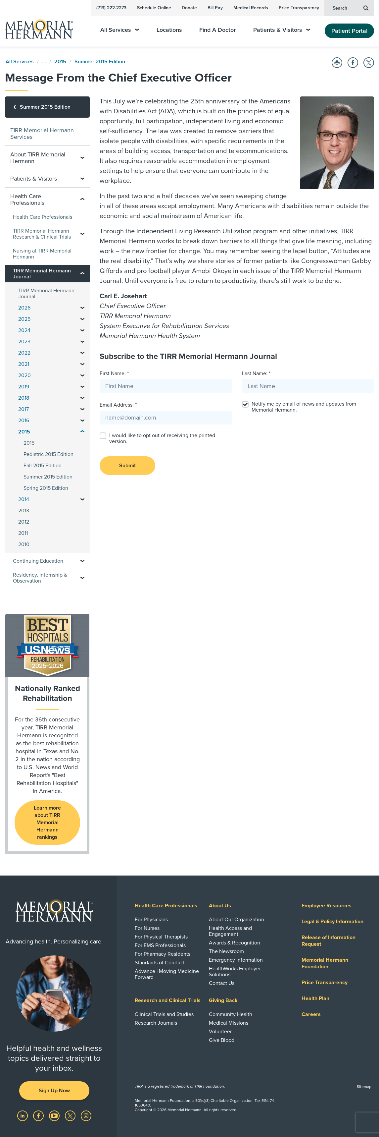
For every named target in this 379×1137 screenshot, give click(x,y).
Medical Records (250, 8)
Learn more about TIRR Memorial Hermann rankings (47, 822)
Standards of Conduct (160, 963)
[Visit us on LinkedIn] (23, 1115)
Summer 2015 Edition (99, 61)
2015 (60, 61)
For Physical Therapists (161, 937)
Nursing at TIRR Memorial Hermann (42, 254)
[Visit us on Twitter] (71, 1115)
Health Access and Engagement (230, 931)
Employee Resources (327, 905)
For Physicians (151, 920)
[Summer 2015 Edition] (47, 107)
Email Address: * (118, 405)
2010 (23, 544)
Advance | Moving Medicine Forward (167, 974)
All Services (119, 30)
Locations (169, 30)
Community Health (230, 1014)
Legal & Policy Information (332, 921)
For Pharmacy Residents (162, 954)
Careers (311, 1014)
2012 (23, 522)
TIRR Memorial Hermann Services (42, 134)
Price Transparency (299, 8)
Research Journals (156, 1023)
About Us (220, 905)
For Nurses (147, 928)
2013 (23, 510)
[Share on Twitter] (368, 62)
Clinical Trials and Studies (164, 1014)
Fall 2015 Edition (43, 465)
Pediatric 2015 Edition (48, 454)
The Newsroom (226, 951)
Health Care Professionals (42, 217)
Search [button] (350, 7)
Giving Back (223, 1000)
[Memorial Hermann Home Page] (43, 26)
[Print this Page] (337, 62)
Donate (189, 8)
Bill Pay (215, 8)
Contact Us (221, 983)
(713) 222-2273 (111, 8)
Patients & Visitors (281, 30)
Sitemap (364, 1086)
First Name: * (114, 373)
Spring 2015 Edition (46, 488)
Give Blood (221, 1040)
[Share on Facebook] (353, 62)
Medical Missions (228, 1023)
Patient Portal (349, 30)
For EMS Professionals (160, 945)
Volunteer (220, 1032)
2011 (23, 533)
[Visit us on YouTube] (55, 1115)
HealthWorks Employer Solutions (235, 972)
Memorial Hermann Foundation (325, 963)
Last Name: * (256, 373)
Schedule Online (154, 8)
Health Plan (315, 998)
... (44, 61)
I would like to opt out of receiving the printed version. (162, 438)
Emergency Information (236, 960)
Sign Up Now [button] (54, 1090)
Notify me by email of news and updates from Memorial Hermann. (304, 407)
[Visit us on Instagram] (86, 1115)
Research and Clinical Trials (168, 1000)
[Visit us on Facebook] (39, 1115)
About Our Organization (236, 920)
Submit (127, 465)
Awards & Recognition (234, 943)
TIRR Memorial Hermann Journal (46, 293)
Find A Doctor (217, 30)
